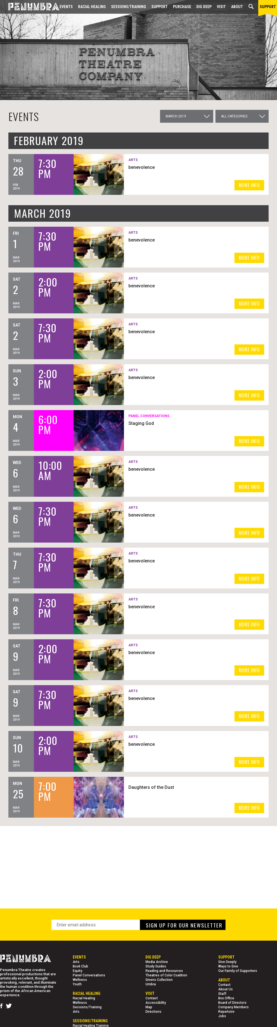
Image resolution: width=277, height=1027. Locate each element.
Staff (222, 994)
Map (148, 1007)
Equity (77, 971)
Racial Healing (92, 6)
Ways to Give (228, 966)
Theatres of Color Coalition (166, 975)
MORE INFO (249, 185)
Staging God (142, 423)
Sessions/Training (128, 6)
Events (66, 6)
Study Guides (155, 966)
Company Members (233, 1007)
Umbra (150, 984)
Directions (153, 1012)
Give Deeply (227, 962)
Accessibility (155, 1003)
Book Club (80, 966)
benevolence (142, 167)
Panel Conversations (89, 975)
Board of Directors (232, 1003)
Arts (76, 962)
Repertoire (226, 1012)
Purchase (182, 6)
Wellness (80, 980)
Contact (151, 998)
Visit (221, 6)
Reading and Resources (164, 971)
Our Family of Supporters (237, 971)
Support (159, 6)
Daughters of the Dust (152, 787)
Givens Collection (159, 980)
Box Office (226, 998)
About (237, 6)
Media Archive (156, 962)
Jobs (222, 1016)
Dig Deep (204, 6)
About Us (225, 989)
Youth (77, 984)
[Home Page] (29, 7)
